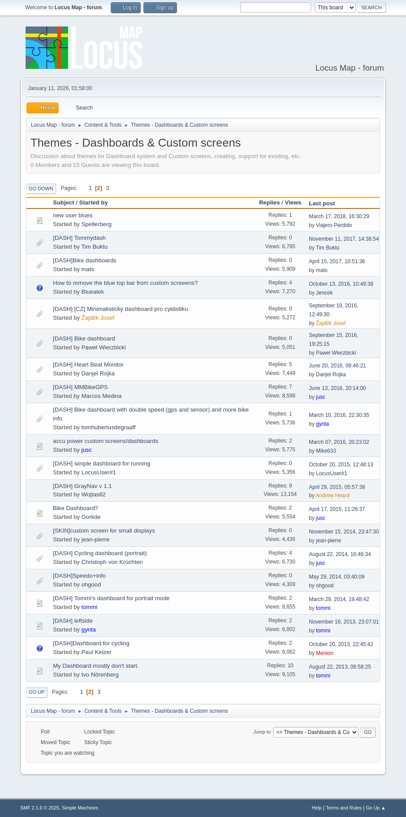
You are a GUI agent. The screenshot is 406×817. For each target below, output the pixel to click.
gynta (322, 424)
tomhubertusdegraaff (108, 427)
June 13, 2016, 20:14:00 (337, 388)
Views (293, 202)
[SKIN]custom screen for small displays (104, 530)
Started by (93, 202)
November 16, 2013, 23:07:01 (344, 622)
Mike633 (326, 451)
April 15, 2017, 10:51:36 (337, 261)
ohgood (91, 584)
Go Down (41, 188)
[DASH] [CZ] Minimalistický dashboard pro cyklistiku (120, 309)
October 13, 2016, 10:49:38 (341, 284)
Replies (269, 202)
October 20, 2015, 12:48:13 (341, 464)
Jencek (324, 293)
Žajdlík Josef (97, 317)
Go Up (37, 692)
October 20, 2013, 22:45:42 (341, 644)
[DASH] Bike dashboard (84, 338)
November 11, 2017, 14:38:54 (344, 239)
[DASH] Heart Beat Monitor (88, 364)
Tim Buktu (94, 246)
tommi (89, 607)
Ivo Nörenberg (99, 674)
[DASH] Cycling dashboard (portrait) (100, 553)
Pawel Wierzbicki (103, 347)
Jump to (261, 731)
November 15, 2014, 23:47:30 (344, 532)
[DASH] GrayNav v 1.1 (82, 486)
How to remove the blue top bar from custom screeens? (125, 283)
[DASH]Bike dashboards (85, 260)
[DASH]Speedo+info (79, 575)
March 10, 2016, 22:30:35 (339, 415)
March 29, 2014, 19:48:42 (339, 599)
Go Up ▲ (376, 807)
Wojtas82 (93, 494)
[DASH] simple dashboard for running (101, 463)
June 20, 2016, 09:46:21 (337, 366)
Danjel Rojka (98, 373)
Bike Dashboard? (75, 508)
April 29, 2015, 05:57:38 (337, 487)
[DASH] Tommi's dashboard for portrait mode (111, 598)
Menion (324, 653)
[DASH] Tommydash (79, 238)
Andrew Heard (333, 495)
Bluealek (92, 291)
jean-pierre (95, 539)
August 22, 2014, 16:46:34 (340, 554)
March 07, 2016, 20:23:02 (339, 442)
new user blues (73, 215)
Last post (326, 203)
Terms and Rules (344, 807)
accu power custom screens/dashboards (105, 441)
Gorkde (91, 517)
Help (317, 807)
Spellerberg (96, 224)
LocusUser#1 (98, 472)
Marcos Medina (101, 396)
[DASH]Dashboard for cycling (91, 643)
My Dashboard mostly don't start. (96, 665)
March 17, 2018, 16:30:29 (339, 216)
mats (87, 269)
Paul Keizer (96, 652)
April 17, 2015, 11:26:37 (337, 509)
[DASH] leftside (73, 620)
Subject (63, 202)
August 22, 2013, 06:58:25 (340, 667)
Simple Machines (80, 807)
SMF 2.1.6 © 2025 (39, 807)
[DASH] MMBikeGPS (80, 387)
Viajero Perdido (334, 225)
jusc (320, 397)
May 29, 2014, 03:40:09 (337, 577)
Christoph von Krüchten (112, 562)
